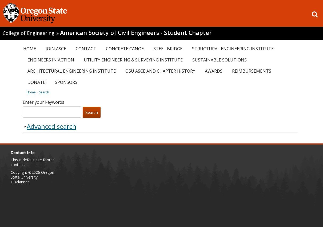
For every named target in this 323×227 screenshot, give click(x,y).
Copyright (19, 172)
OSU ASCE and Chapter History (160, 71)
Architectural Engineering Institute (71, 71)
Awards (213, 71)
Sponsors (66, 82)
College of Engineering (28, 33)
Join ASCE (56, 49)
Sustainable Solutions (219, 60)
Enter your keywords (43, 102)
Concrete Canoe (125, 49)
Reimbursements (251, 71)
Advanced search (51, 126)
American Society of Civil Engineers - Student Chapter (136, 32)
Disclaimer (20, 181)
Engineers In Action (50, 60)
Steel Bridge (167, 49)
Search (44, 92)
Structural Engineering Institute (233, 49)
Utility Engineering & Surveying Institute (133, 60)
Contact (86, 49)
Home (29, 49)
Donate (36, 82)
